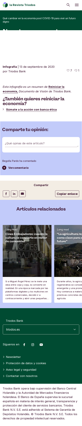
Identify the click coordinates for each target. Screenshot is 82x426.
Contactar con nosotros (20, 376)
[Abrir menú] (77, 5)
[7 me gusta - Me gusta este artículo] (69, 70)
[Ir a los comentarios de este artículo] (77, 70)
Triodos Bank (14, 320)
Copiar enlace (67, 194)
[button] (78, 268)
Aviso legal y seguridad (19, 369)
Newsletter (12, 357)
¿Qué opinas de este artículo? (25, 143)
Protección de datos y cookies (24, 363)
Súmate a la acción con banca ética (31, 109)
